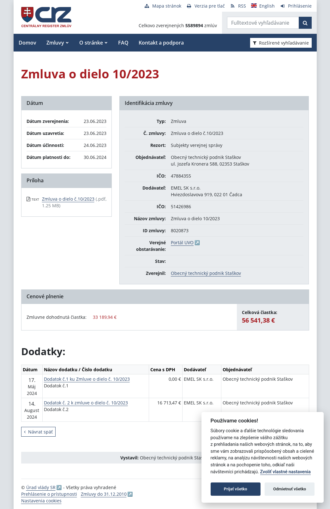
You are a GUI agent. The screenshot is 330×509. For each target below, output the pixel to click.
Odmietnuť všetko (289, 489)
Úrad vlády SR (41, 487)
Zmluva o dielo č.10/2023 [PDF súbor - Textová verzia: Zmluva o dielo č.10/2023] (68, 199)
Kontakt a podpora (161, 42)
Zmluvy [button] (55, 42)
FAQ (123, 42)
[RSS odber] (238, 6)
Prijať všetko (235, 489)
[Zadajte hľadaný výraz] (263, 23)
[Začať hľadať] (305, 23)
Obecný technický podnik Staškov (206, 273)
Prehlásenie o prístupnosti (49, 494)
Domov (27, 42)
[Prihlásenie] (296, 6)
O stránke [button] (91, 42)
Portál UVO (182, 242)
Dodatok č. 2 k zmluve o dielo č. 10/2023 (86, 403)
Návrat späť (38, 432)
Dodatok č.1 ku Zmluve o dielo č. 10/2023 (87, 379)
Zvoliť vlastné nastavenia (285, 472)
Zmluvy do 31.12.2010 (104, 494)
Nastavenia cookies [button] (41, 501)
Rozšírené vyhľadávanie (281, 43)
